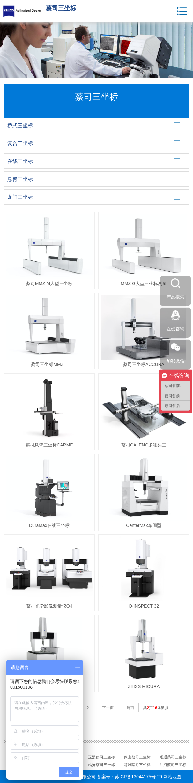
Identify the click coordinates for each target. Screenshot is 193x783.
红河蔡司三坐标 (173, 765)
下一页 (108, 708)
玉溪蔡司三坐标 (101, 757)
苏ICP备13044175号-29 (138, 776)
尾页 (130, 708)
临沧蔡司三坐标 (101, 765)
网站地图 (172, 776)
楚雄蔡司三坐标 (137, 765)
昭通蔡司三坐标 (173, 757)
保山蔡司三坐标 (137, 757)
